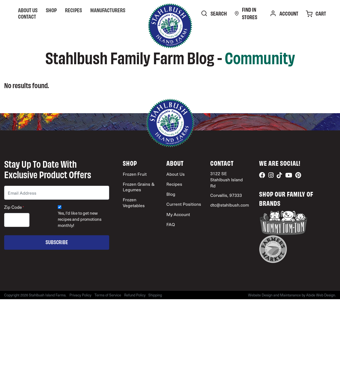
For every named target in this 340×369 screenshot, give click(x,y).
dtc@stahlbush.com (229, 205)
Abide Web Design (320, 295)
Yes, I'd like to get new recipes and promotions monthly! (79, 219)
